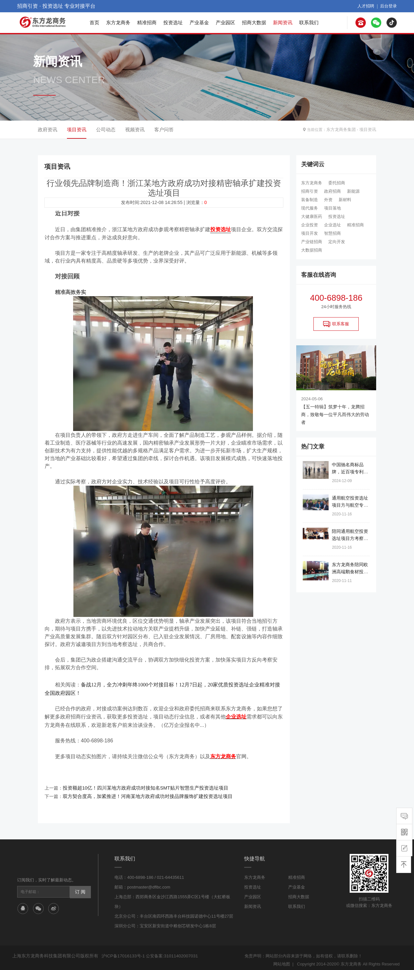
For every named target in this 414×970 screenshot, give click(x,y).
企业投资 (309, 224)
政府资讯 (47, 129)
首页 (94, 22)
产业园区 (225, 22)
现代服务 (309, 208)
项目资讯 (368, 129)
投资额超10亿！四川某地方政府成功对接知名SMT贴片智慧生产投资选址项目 (140, 784)
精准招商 (147, 22)
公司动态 (105, 129)
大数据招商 (311, 250)
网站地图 (281, 959)
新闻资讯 (282, 22)
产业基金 (199, 22)
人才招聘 (368, 6)
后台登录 (389, 6)
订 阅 (80, 887)
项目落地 (332, 208)
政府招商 (332, 191)
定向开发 (336, 241)
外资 (328, 199)
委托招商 (336, 182)
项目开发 (309, 233)
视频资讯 (135, 129)
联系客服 (336, 324)
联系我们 (309, 22)
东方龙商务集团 (343, 129)
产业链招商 (311, 241)
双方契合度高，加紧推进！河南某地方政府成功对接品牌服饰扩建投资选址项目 (142, 792)
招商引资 (309, 191)
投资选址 (173, 22)
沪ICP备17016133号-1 (123, 951)
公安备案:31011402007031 (170, 951)
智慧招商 (332, 233)
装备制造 (309, 199)
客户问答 (164, 129)
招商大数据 (254, 22)
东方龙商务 (118, 22)
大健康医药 (311, 216)
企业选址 (332, 224)
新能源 (353, 191)
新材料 (345, 199)
